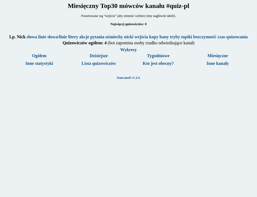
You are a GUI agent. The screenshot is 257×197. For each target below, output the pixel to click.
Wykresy (128, 49)
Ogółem (39, 55)
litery (73, 36)
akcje (84, 36)
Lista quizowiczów (99, 63)
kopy (153, 36)
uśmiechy (114, 36)
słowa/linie (57, 36)
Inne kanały (218, 63)
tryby (175, 36)
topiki (186, 36)
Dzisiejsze (99, 55)
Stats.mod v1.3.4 (128, 78)
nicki (129, 36)
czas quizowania (232, 36)
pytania (97, 36)
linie (42, 36)
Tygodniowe (158, 55)
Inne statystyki (39, 63)
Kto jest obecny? (158, 63)
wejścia (141, 36)
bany (164, 36)
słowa (32, 36)
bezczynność (204, 36)
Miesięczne (217, 55)
